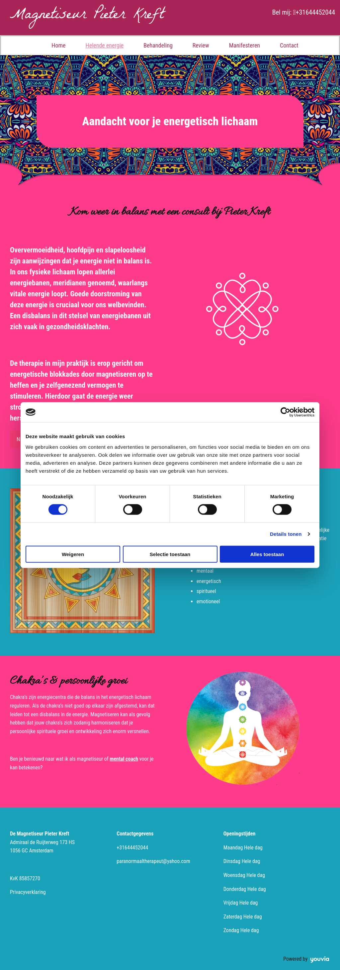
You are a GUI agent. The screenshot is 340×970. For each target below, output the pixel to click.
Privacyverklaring (28, 892)
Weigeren (73, 554)
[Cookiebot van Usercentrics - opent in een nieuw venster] (285, 412)
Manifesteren (244, 45)
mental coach (124, 759)
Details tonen (285, 534)
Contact (289, 45)
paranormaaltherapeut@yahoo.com (153, 861)
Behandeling (158, 45)
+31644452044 (315, 12)
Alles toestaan (267, 554)
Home (58, 45)
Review (201, 45)
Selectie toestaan (170, 554)
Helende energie (105, 45)
